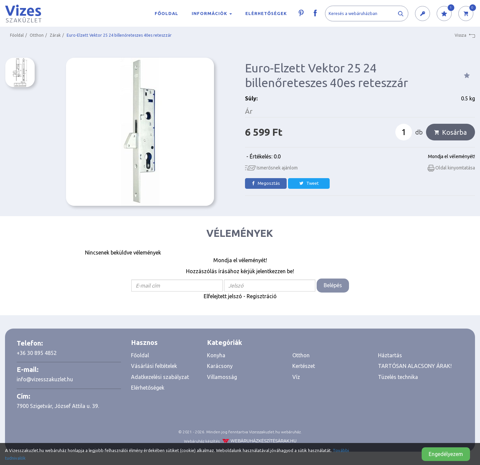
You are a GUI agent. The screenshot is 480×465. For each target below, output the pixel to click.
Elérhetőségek (266, 13)
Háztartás (390, 355)
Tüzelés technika (398, 377)
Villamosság (222, 377)
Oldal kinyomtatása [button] (451, 167)
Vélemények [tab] (239, 233)
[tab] (164, 342)
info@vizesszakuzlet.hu (45, 379)
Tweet (309, 183)
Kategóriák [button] (224, 342)
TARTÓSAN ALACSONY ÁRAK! (415, 366)
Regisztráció (262, 296)
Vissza (465, 35)
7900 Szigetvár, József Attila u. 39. (58, 406)
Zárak (55, 35)
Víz (296, 377)
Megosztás (266, 183)
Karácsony (220, 366)
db (419, 132)
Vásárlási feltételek (154, 366)
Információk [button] (212, 13)
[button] (422, 13)
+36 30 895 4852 (37, 353)
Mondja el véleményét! (451, 156)
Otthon (37, 35)
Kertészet (303, 366)
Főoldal (166, 13)
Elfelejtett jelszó (223, 296)
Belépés (333, 285)
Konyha (216, 355)
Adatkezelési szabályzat (160, 377)
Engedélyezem (446, 454)
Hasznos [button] (144, 342)
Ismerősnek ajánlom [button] (271, 167)
